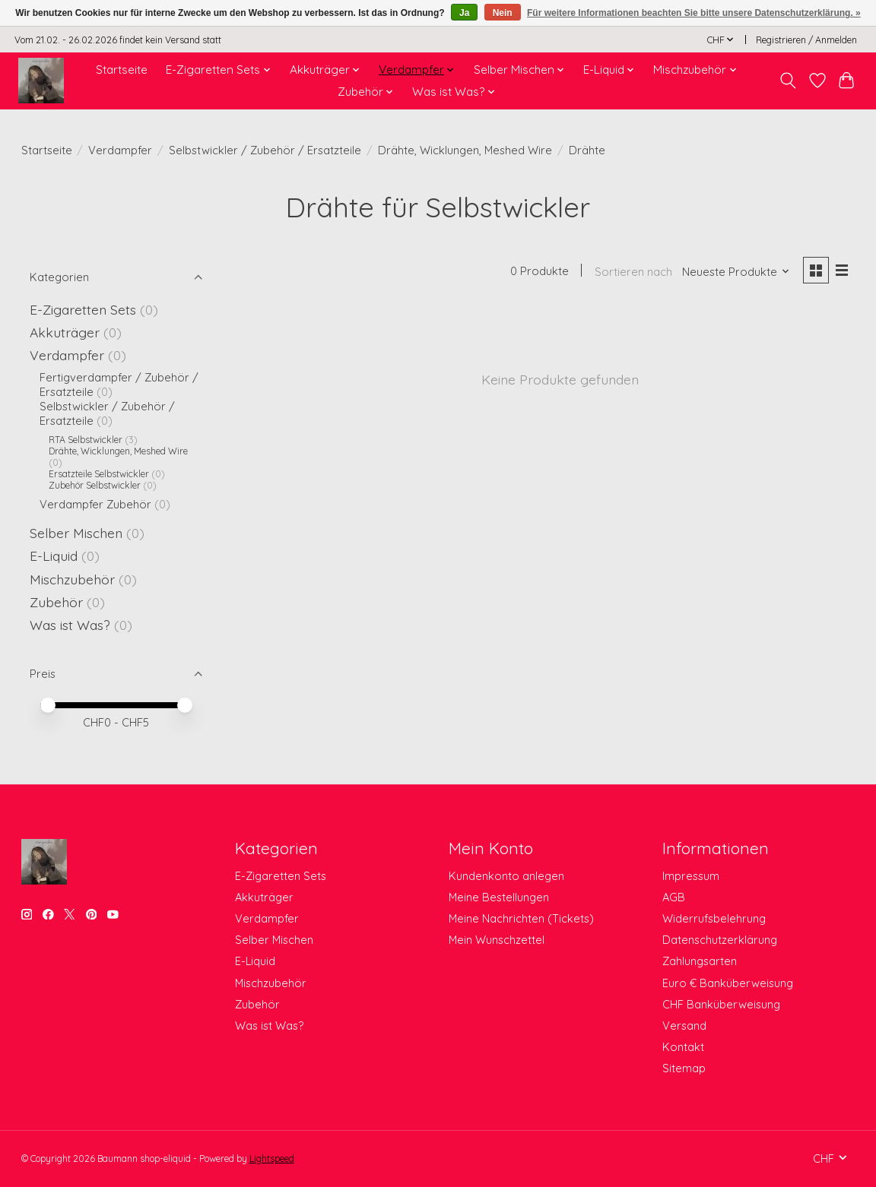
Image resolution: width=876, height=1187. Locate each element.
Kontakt (683, 1047)
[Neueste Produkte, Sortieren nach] (736, 271)
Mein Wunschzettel (496, 939)
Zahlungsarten (699, 961)
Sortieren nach (633, 271)
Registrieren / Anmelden (806, 40)
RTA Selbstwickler (85, 439)
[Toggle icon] (787, 80)
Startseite (122, 69)
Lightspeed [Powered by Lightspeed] (271, 1158)
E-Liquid (54, 555)
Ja (464, 13)
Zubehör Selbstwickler (95, 485)
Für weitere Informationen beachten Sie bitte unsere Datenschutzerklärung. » (694, 13)
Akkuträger (65, 332)
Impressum (690, 876)
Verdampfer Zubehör (95, 504)
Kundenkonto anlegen (506, 876)
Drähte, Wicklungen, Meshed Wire (465, 150)
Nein (503, 13)
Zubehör (56, 602)
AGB (673, 897)
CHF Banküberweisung (721, 1004)
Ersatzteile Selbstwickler (99, 474)
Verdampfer (120, 150)
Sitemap (684, 1068)
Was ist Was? (70, 624)
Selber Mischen (76, 532)
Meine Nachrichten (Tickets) (521, 918)
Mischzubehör (72, 579)
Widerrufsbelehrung (714, 918)
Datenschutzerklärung (719, 939)
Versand (684, 1025)
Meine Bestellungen (499, 897)
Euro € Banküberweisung (727, 983)
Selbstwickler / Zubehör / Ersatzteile (265, 150)
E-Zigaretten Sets (83, 309)
